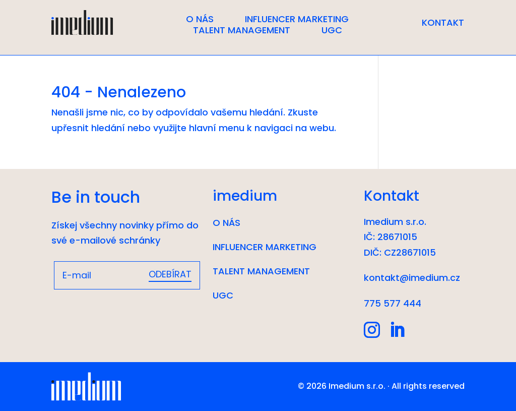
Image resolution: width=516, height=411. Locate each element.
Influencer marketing (297, 19)
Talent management (241, 30)
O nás (200, 19)
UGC (331, 30)
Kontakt (443, 24)
